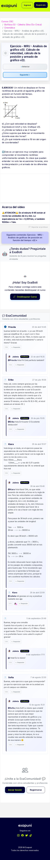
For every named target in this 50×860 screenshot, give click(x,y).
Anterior (25, 66)
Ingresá (27, 5)
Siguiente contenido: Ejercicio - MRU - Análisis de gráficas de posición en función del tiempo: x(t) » (25, 238)
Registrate (41, 5)
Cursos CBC (7, 21)
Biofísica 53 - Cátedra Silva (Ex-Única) (23, 24)
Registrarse (36, 790)
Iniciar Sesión (15, 790)
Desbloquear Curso (25, 296)
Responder (15, 347)
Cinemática (9, 27)
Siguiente (25, 75)
